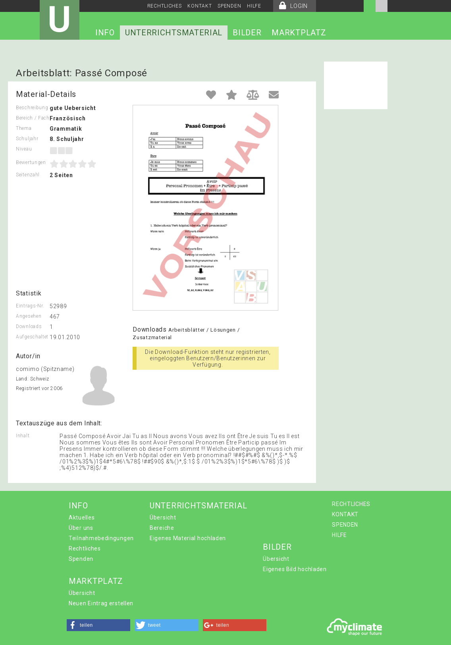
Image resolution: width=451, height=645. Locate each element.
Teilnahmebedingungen (101, 538)
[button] (98, 625)
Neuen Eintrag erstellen (101, 603)
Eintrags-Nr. (30, 306)
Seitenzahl (28, 175)
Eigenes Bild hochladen (294, 569)
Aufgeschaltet (32, 337)
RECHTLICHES (164, 6)
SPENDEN (229, 6)
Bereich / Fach (33, 118)
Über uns (81, 528)
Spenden (81, 559)
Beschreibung (32, 107)
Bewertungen (31, 162)
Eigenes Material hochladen (188, 538)
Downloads (29, 326)
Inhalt (22, 435)
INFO (105, 32)
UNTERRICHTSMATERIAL (173, 32)
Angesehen (28, 316)
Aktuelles (81, 517)
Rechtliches (85, 548)
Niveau (24, 149)
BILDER (247, 32)
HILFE (254, 6)
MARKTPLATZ (299, 32)
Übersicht (163, 517)
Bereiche (162, 528)
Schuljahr (27, 138)
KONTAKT (199, 6)
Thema (24, 128)
